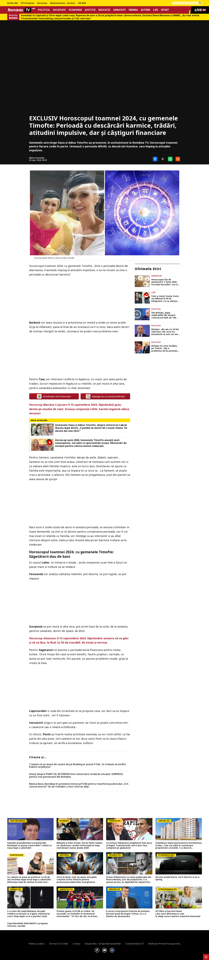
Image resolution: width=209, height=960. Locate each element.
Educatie (104, 9)
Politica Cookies (37, 943)
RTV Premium (27, 3)
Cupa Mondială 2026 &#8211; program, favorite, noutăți (27, 924)
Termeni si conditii (58, 943)
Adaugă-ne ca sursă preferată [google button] (105, 396)
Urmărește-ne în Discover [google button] (54, 396)
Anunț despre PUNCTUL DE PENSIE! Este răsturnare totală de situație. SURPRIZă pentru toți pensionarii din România (76, 775)
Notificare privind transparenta (164, 943)
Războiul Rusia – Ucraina (62, 3)
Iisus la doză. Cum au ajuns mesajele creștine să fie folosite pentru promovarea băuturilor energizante (77, 879)
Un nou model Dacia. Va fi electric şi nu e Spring (177, 878)
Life (155, 9)
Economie (75, 9)
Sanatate (119, 9)
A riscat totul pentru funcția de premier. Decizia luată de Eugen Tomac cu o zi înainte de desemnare (128, 914)
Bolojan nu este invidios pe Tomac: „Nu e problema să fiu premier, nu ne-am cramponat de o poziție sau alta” (165, 348)
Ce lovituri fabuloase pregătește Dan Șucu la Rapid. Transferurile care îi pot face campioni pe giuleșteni (129, 845)
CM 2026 (82, 3)
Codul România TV (134, 943)
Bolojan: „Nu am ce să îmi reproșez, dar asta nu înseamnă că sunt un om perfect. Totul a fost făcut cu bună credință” (165, 332)
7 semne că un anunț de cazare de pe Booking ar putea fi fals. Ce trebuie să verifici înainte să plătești (77, 765)
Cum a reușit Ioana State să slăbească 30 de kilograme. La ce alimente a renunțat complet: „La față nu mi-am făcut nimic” (165, 298)
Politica (44, 9)
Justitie (90, 9)
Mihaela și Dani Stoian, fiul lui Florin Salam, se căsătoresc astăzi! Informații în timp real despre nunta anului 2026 (80, 845)
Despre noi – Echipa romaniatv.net (103, 943)
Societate (59, 9)
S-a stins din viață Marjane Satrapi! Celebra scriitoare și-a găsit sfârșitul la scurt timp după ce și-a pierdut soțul (28, 914)
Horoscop (42, 3)
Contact (76, 943)
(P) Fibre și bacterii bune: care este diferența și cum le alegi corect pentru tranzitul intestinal (178, 914)
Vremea (133, 9)
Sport (165, 9)
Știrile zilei (12, 3)
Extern (145, 9)
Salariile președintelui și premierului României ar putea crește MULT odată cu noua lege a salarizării (29, 845)
